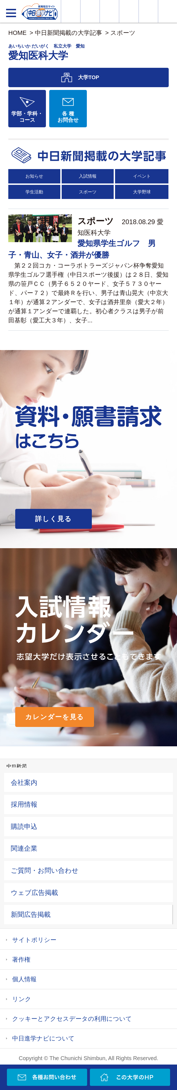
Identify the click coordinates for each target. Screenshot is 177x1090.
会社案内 (24, 782)
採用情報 (24, 804)
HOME (17, 32)
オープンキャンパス (109, 11)
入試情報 (88, 176)
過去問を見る (148, 11)
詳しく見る (53, 518)
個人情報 (24, 979)
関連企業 (24, 848)
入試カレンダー (128, 11)
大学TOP (88, 77)
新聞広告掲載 (31, 914)
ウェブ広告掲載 (34, 892)
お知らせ (34, 176)
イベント (142, 176)
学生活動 (34, 192)
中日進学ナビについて (43, 1038)
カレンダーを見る (54, 717)
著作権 (21, 959)
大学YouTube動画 (167, 11)
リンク (21, 999)
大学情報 (70, 11)
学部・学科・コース (27, 117)
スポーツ (123, 32)
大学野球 (142, 192)
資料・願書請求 (90, 11)
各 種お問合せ (68, 117)
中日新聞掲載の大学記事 (68, 32)
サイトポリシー (34, 939)
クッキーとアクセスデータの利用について (72, 1018)
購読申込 (24, 826)
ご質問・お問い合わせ (45, 870)
